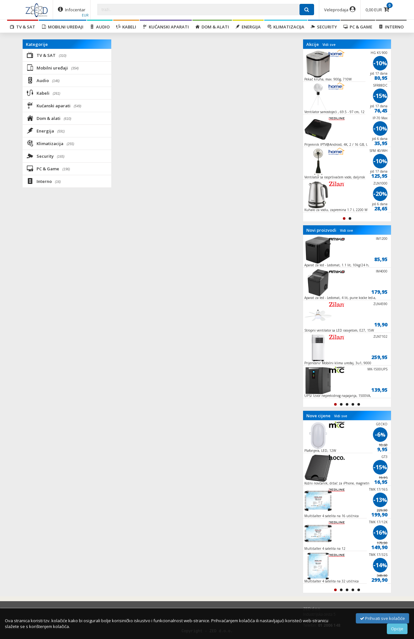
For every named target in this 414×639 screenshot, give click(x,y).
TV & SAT (22, 27)
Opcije (397, 629)
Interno (391, 27)
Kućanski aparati (166, 27)
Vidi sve (328, 44)
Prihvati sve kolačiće (382, 618)
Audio (100, 27)
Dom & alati (212, 27)
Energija (248, 27)
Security (324, 27)
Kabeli (126, 27)
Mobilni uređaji (62, 27)
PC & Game (357, 27)
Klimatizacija (285, 27)
